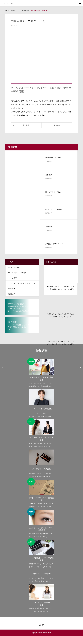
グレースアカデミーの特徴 (17, 273)
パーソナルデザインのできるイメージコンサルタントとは (22, 284)
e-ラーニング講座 (14, 267)
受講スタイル (12, 288)
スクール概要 (12, 278)
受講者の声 (14, 25)
